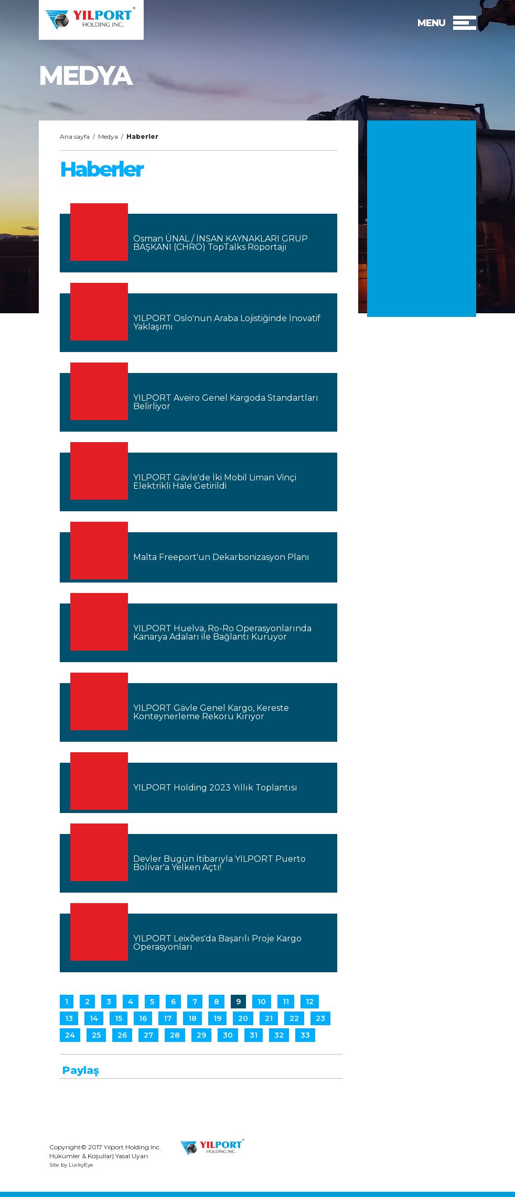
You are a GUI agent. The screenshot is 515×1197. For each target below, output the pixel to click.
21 (269, 1018)
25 (96, 1035)
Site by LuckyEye (71, 1165)
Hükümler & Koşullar (80, 1156)
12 (310, 1001)
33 (305, 1035)
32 (279, 1035)
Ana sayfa (75, 136)
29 (201, 1035)
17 (167, 1018)
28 (175, 1035)
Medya (108, 136)
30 (228, 1035)
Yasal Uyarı (131, 1156)
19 (217, 1018)
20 (243, 1018)
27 (148, 1035)
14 (94, 1018)
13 (69, 1018)
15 (118, 1018)
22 (294, 1018)
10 (262, 1001)
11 (286, 1001)
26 (122, 1035)
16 (143, 1018)
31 (254, 1035)
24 (70, 1035)
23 (320, 1018)
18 (192, 1018)
